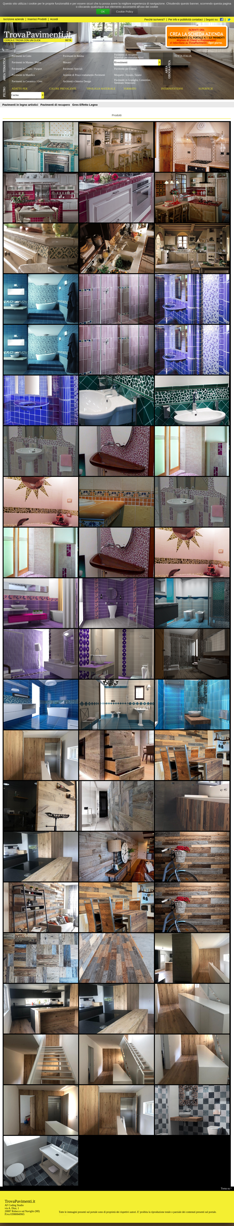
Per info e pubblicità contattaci (185, 19)
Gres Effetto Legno (85, 104)
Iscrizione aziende (13, 19)
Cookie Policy (124, 11)
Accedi (54, 19)
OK (103, 11)
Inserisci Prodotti (37, 19)
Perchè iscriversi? (154, 19)
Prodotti (117, 115)
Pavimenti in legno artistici (20, 104)
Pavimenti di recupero (55, 104)
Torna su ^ (226, 1188)
